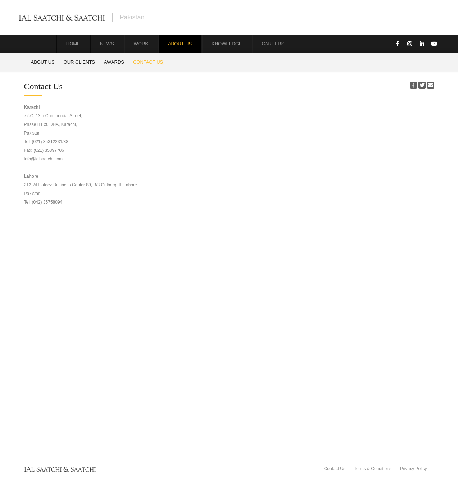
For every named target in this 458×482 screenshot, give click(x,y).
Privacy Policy (413, 468)
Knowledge (227, 43)
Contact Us (148, 62)
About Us (180, 43)
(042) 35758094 (47, 202)
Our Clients (79, 62)
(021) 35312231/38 (50, 141)
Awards (114, 62)
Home (73, 43)
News (107, 43)
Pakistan (132, 17)
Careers (273, 43)
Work (141, 43)
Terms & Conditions (372, 468)
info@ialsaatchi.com (43, 159)
